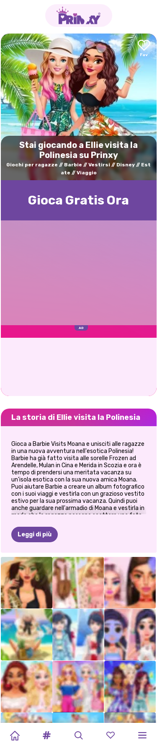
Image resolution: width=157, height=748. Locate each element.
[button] (46, 735)
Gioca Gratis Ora (78, 200)
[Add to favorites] (144, 49)
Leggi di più (34, 534)
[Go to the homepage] (78, 15)
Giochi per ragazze (32, 165)
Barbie (73, 165)
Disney (125, 165)
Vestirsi (99, 165)
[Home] (14, 735)
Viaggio (87, 173)
